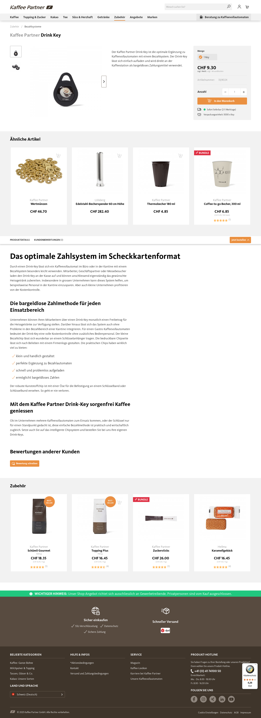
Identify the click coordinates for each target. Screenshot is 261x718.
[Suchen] (228, 6)
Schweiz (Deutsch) (24, 694)
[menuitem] (198, 6)
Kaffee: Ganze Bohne (21, 662)
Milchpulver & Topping (22, 668)
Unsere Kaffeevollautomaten (146, 678)
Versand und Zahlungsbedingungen (89, 673)
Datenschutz (226, 712)
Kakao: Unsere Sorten (22, 678)
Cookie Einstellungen (208, 712)
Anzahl (201, 92)
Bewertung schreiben (24, 463)
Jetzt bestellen (240, 240)
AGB (236, 712)
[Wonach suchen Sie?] (198, 6)
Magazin (135, 662)
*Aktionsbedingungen (82, 662)
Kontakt (74, 668)
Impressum (245, 712)
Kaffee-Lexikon (138, 668)
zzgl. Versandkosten (215, 71)
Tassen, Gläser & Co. (21, 673)
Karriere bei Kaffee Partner (145, 673)
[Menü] (256, 665)
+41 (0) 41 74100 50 (207, 671)
